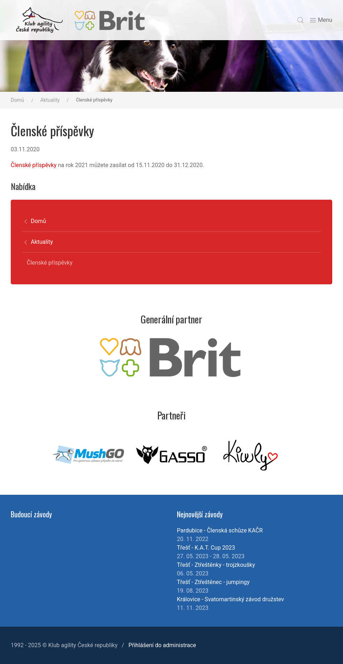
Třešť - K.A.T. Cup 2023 (206, 547)
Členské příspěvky (34, 165)
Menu (320, 20)
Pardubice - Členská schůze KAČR (220, 530)
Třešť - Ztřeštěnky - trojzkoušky (216, 564)
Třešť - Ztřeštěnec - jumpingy (213, 582)
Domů (17, 100)
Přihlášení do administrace (162, 645)
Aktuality (49, 100)
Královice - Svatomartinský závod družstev (230, 599)
